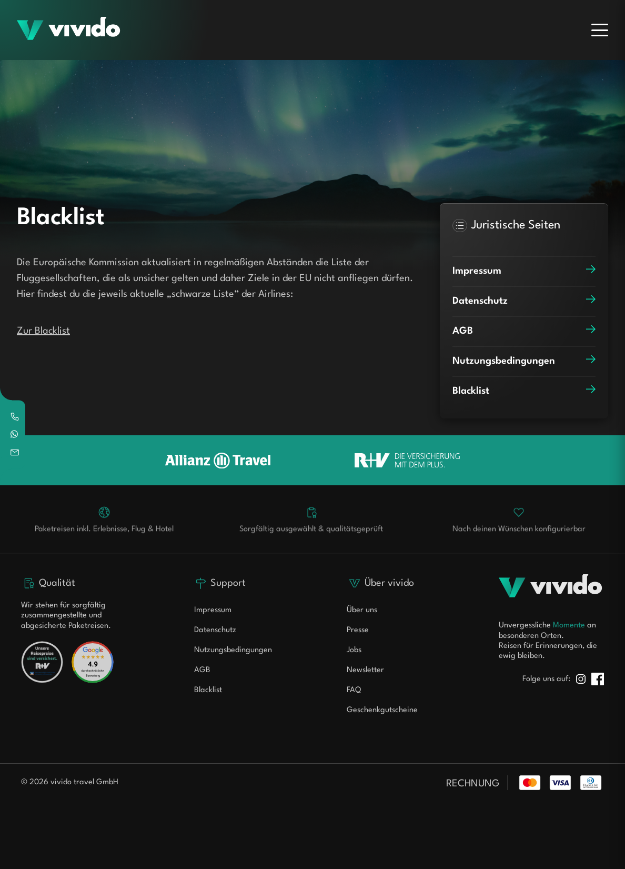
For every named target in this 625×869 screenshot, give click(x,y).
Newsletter (365, 670)
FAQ (354, 690)
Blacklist (208, 690)
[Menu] (599, 30)
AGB (202, 670)
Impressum (212, 610)
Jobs (354, 650)
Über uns (362, 610)
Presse (358, 630)
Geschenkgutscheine (382, 710)
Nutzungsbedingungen (233, 650)
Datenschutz (215, 630)
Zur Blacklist (43, 331)
